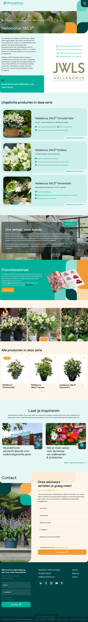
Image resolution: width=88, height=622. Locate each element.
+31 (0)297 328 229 (44, 573)
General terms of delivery (79, 619)
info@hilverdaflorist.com (46, 577)
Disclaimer (52, 619)
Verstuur (14, 604)
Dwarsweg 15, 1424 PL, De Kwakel (49, 569)
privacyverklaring (60, 547)
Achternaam (44, 515)
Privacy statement (62, 619)
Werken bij (75, 573)
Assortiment (9, 20)
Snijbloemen (7, 597)
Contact (75, 577)
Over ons (75, 569)
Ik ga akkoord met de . (53, 547)
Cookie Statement (40, 619)
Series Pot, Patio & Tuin (35, 20)
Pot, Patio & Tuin (20, 20)
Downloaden (8, 290)
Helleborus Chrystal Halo (8, 386)
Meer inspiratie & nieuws (74, 463)
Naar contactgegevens (47, 490)
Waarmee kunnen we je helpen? (50, 537)
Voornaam (43, 508)
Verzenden (60, 552)
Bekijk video (69, 224)
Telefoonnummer (45, 522)
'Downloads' (29, 285)
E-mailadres (43, 529)
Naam (5, 585)
